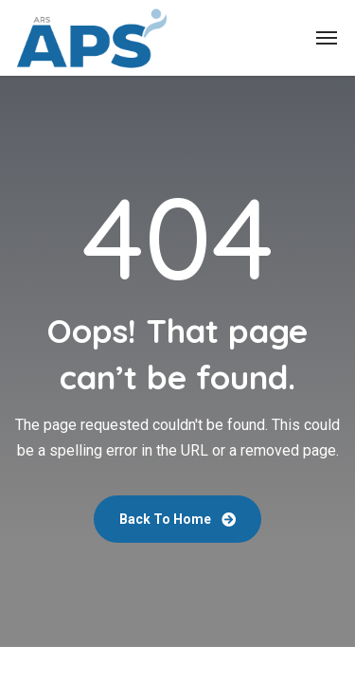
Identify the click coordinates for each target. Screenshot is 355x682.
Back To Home (177, 519)
